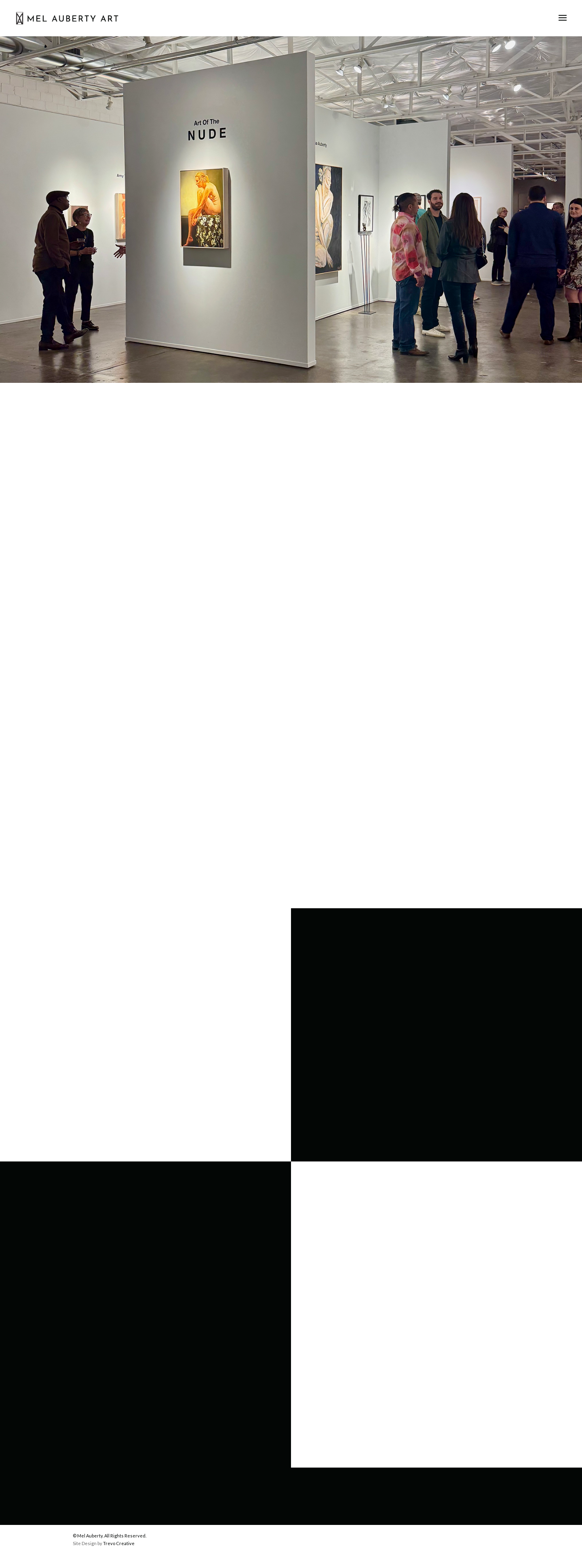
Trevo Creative (119, 1543)
